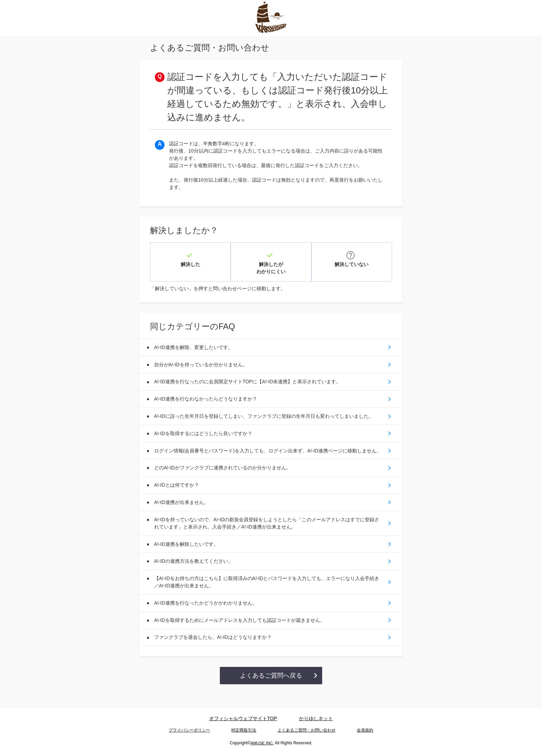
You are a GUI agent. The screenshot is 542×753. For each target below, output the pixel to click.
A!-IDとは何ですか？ (177, 492)
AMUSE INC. (262, 743)
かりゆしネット (316, 719)
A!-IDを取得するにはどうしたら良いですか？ (204, 431)
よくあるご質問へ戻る (271, 689)
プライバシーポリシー (189, 730)
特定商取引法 (243, 730)
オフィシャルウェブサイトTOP (243, 719)
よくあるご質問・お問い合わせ (307, 730)
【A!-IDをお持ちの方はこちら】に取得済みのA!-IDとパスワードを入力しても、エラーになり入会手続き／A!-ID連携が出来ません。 (268, 593)
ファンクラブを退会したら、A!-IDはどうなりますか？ (214, 651)
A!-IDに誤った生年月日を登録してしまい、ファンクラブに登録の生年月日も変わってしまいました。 (264, 413)
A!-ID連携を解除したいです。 (187, 554)
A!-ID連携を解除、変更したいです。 (194, 341)
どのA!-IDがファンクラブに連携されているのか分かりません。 (223, 474)
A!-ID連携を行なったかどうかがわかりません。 (206, 615)
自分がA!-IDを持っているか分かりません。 (202, 359)
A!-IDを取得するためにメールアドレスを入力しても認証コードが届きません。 (240, 633)
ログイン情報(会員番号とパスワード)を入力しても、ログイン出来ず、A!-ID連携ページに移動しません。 (264, 453)
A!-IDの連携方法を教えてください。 (194, 572)
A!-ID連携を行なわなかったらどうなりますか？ (206, 395)
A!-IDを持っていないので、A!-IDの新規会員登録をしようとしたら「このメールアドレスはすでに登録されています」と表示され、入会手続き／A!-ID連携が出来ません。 (268, 532)
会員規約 (365, 730)
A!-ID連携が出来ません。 (182, 510)
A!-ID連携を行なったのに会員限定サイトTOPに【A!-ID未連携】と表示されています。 (248, 377)
